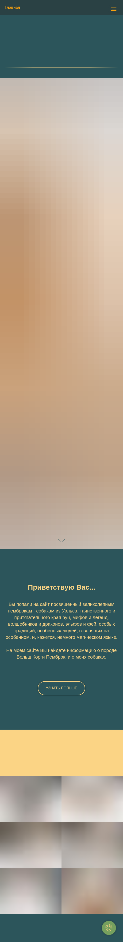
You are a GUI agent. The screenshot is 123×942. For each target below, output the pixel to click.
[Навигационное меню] (113, 9)
